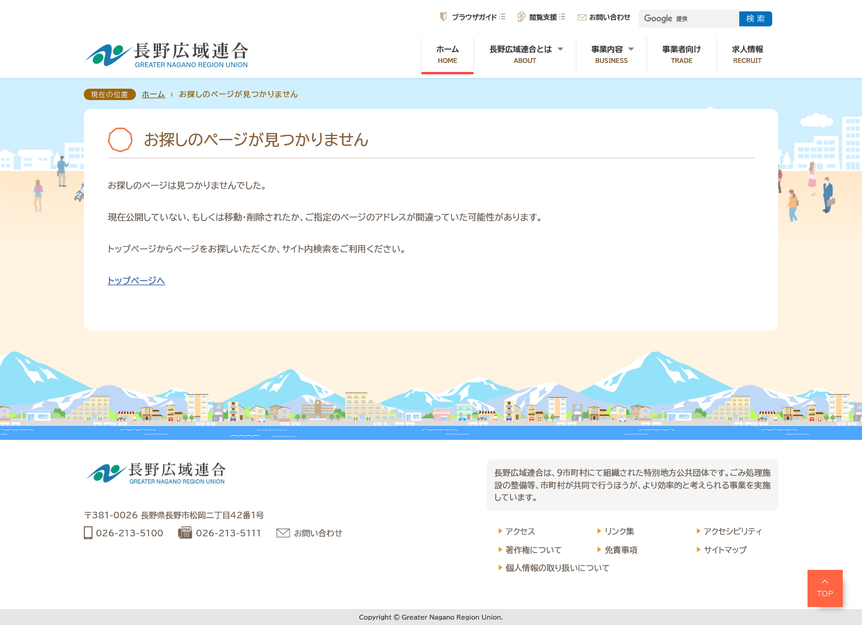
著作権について (534, 550)
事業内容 (611, 55)
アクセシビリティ (733, 531)
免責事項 (621, 550)
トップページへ (136, 280)
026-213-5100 (129, 533)
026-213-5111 (228, 533)
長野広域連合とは (524, 55)
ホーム (447, 55)
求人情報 (747, 55)
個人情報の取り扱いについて (558, 568)
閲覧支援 (543, 17)
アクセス (520, 531)
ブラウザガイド (474, 17)
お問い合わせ (609, 17)
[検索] (688, 18)
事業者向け (681, 55)
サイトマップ (725, 550)
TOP (825, 593)
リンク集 (619, 531)
